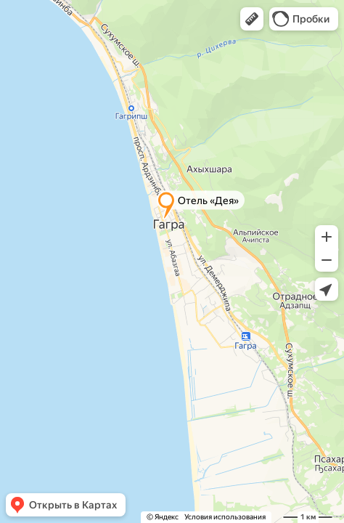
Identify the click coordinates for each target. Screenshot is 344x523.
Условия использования (225, 517)
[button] (251, 19)
